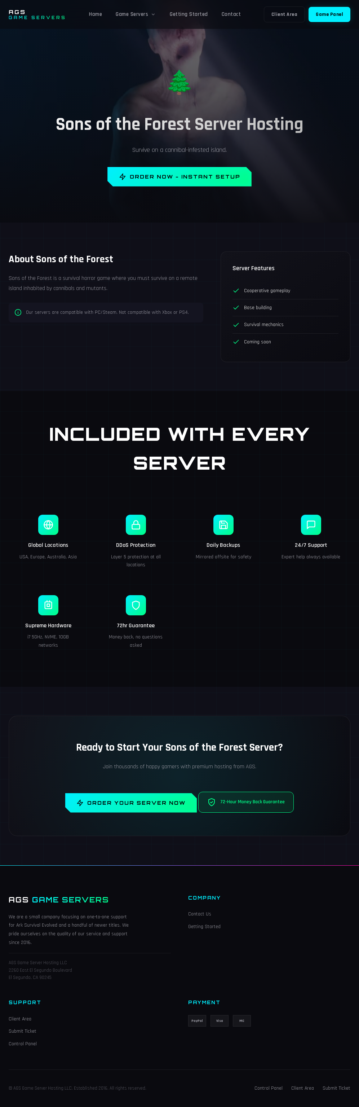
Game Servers (136, 14)
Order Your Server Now (131, 803)
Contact (231, 14)
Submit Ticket (22, 1031)
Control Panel (23, 1044)
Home (95, 14)
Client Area (284, 14)
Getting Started (189, 14)
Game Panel (329, 14)
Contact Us (199, 914)
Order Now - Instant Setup (179, 176)
